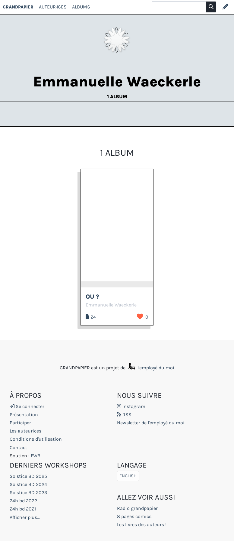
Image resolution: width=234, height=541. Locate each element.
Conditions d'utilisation (36, 439)
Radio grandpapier (137, 508)
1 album (117, 96)
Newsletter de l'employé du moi (151, 423)
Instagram (131, 406)
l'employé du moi (150, 368)
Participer (20, 423)
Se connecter (27, 406)
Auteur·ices (53, 7)
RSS (124, 414)
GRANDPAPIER (18, 6)
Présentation (24, 414)
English (128, 476)
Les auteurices (25, 431)
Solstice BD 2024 (28, 484)
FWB (35, 455)
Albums (81, 7)
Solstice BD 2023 (28, 492)
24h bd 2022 (23, 501)
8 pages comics (134, 516)
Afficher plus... (25, 517)
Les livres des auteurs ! (141, 524)
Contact (18, 447)
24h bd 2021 (23, 509)
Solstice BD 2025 (28, 476)
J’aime (140, 316)
